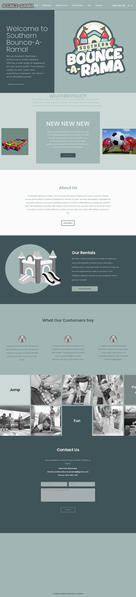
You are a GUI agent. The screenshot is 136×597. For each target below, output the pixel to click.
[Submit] (68, 509)
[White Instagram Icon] (129, 6)
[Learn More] (67, 223)
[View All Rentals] (85, 288)
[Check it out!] (68, 155)
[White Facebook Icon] (132, 6)
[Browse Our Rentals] (15, 84)
